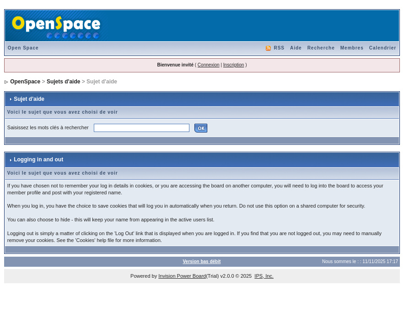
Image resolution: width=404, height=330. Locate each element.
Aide (296, 47)
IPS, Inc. (264, 276)
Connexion (209, 64)
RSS (279, 47)
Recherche (321, 47)
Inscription (233, 64)
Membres (352, 47)
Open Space (23, 47)
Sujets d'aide (64, 81)
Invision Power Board (182, 276)
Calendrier (382, 47)
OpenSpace (25, 81)
